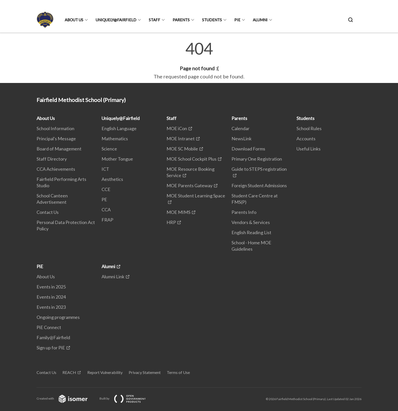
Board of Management (59, 148)
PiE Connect (49, 327)
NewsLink (241, 138)
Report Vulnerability (105, 372)
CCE (106, 189)
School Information (55, 128)
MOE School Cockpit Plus (192, 159)
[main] (199, 60)
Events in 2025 (51, 286)
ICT (105, 169)
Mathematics (115, 138)
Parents (181, 20)
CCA (106, 209)
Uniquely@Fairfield (116, 20)
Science (109, 148)
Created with (66, 398)
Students (212, 20)
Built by (127, 398)
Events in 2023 (51, 307)
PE (104, 199)
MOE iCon (177, 128)
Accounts (306, 138)
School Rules (309, 128)
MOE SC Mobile (182, 148)
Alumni (260, 20)
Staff (154, 20)
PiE (237, 20)
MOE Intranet (181, 138)
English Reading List (251, 232)
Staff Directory (52, 159)
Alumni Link (113, 276)
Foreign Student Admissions (259, 185)
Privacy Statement (145, 372)
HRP (171, 222)
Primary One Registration (256, 159)
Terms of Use (178, 372)
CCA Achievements (56, 169)
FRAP (107, 219)
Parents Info (243, 212)
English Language (119, 128)
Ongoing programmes (58, 317)
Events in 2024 (51, 297)
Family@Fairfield (53, 337)
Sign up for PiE (51, 347)
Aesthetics (112, 179)
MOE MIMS (178, 212)
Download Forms (248, 148)
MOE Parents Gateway (189, 185)
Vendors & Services (250, 222)
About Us (74, 20)
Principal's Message (56, 138)
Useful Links (308, 148)
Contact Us (48, 212)
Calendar (240, 128)
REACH (69, 372)
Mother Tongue (117, 159)
